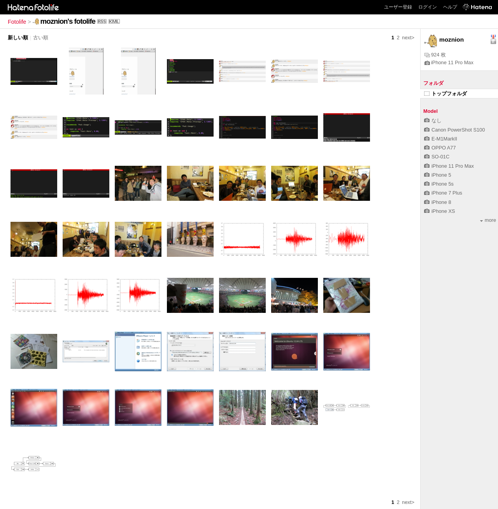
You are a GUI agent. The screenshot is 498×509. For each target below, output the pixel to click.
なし (433, 120)
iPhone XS (439, 211)
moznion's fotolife (67, 21)
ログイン (427, 7)
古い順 (40, 37)
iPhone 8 (437, 202)
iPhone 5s (439, 184)
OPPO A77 (440, 148)
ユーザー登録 (398, 7)
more (488, 220)
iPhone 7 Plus (443, 193)
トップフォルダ (445, 94)
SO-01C (436, 157)
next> (408, 37)
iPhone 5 (437, 175)
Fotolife (17, 22)
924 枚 (435, 55)
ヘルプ (450, 7)
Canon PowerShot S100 (454, 130)
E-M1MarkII (440, 139)
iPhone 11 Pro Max (448, 62)
